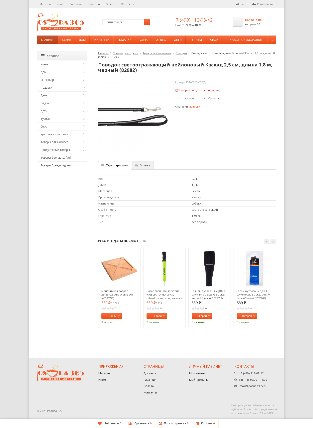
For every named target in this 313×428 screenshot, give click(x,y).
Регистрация (262, 4)
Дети (178, 40)
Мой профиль (198, 380)
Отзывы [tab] (143, 165)
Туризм (196, 40)
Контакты (127, 4)
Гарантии (94, 4)
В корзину (111, 316)
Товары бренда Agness (56, 165)
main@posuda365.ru (253, 386)
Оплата (110, 4)
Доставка (75, 4)
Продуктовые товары (55, 150)
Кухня (66, 40)
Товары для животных (157, 53)
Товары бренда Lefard (56, 157)
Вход (241, 4)
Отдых (161, 40)
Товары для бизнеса (54, 142)
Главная (47, 40)
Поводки (181, 53)
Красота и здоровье (246, 40)
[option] (119, 287)
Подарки (125, 40)
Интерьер (101, 40)
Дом (82, 40)
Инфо (60, 4)
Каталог (50, 56)
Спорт (215, 40)
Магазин (45, 4)
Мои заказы (197, 373)
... (272, 40)
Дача (144, 40)
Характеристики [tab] (114, 165)
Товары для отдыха (125, 53)
